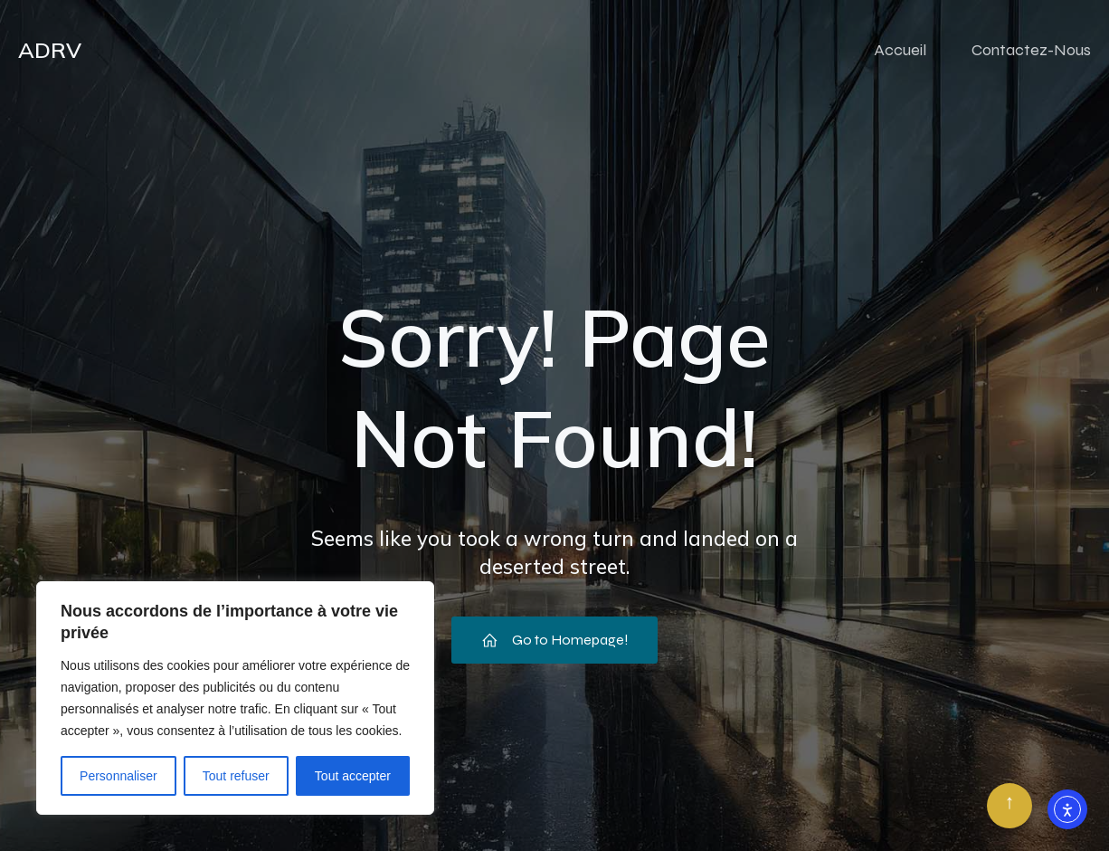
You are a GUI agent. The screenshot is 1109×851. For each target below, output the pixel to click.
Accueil (900, 50)
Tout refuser (236, 776)
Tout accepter (353, 776)
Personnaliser (118, 776)
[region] (235, 698)
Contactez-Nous (1031, 50)
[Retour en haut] (1009, 805)
